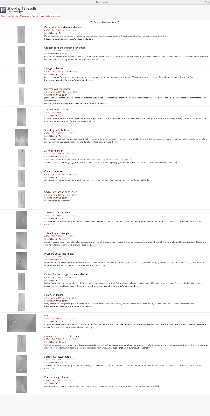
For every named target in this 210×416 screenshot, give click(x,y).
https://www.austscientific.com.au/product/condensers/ (68, 39)
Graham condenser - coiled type (62, 336)
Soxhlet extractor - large (57, 356)
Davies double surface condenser (62, 27)
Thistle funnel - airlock (56, 109)
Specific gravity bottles (56, 130)
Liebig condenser (53, 68)
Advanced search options (105, 22)
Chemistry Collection (58, 33)
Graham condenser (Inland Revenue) (64, 47)
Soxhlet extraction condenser (60, 192)
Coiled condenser (54, 171)
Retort (47, 315)
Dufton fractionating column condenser (66, 274)
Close (206, 2)
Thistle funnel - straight (57, 233)
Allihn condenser (53, 150)
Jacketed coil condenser (57, 89)
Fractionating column (56, 377)
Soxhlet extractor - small (57, 212)
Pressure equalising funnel (59, 253)
